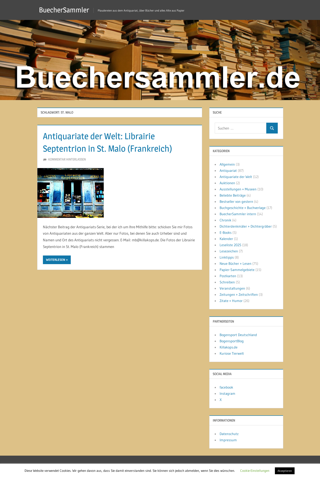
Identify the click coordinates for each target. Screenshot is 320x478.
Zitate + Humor (231, 300)
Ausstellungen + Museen (238, 189)
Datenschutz (229, 434)
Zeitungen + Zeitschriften (239, 294)
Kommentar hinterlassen (67, 159)
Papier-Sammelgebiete (237, 269)
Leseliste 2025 (230, 245)
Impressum (228, 440)
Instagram (227, 393)
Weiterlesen (55, 260)
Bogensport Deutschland (238, 335)
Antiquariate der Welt (236, 176)
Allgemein (227, 164)
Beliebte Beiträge (233, 195)
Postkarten (228, 276)
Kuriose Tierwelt (232, 353)
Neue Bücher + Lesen (235, 263)
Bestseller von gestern (236, 201)
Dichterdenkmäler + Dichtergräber (246, 226)
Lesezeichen (229, 251)
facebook (226, 387)
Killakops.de (229, 347)
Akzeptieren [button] (285, 470)
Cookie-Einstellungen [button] (254, 470)
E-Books (226, 232)
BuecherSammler (64, 10)
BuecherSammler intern (238, 214)
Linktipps (227, 257)
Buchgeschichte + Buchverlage (243, 207)
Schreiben (227, 282)
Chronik (225, 220)
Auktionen (227, 183)
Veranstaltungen (232, 288)
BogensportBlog (232, 341)
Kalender (226, 238)
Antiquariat (228, 170)
